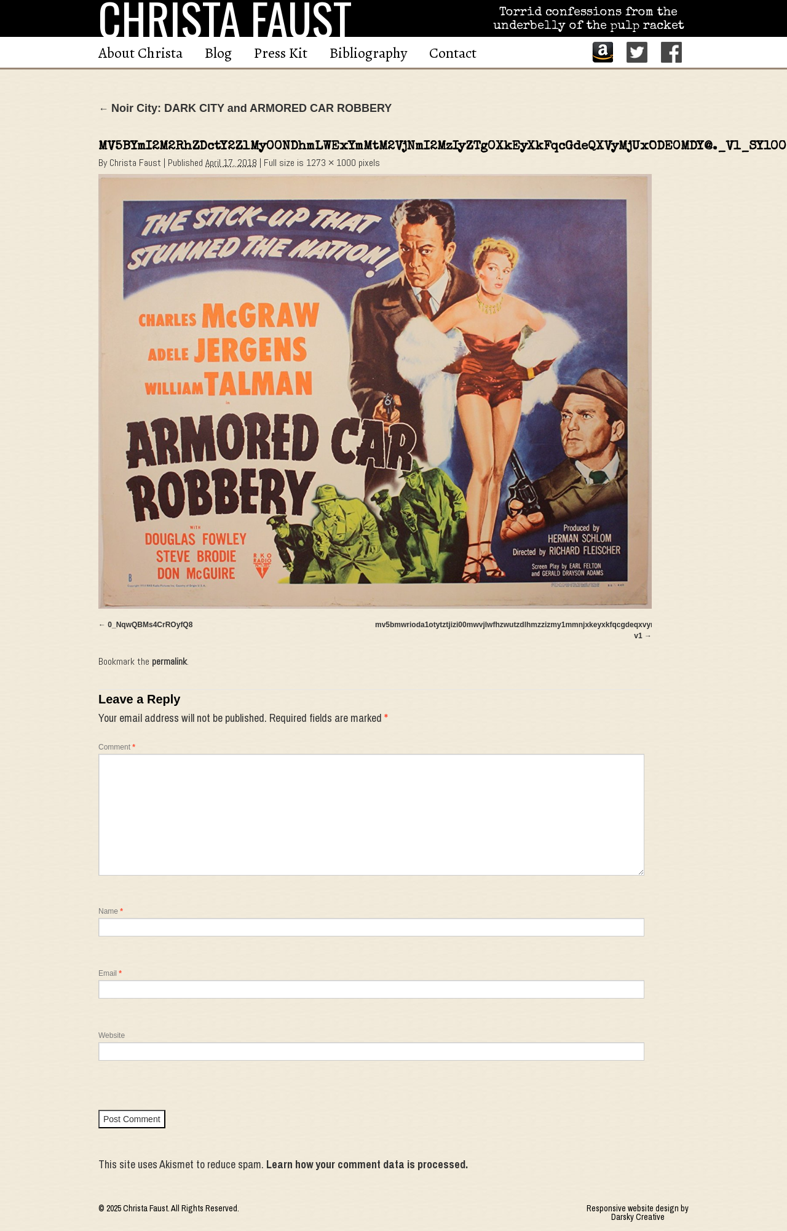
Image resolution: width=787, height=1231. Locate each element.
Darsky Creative (638, 1216)
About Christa (140, 53)
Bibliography (368, 53)
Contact (453, 53)
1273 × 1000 (331, 162)
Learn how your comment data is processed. (367, 1164)
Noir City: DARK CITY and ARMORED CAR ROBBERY (245, 108)
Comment (116, 747)
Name (110, 911)
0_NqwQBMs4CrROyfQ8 (150, 624)
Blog (218, 53)
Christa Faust (135, 162)
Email (110, 973)
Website (111, 1035)
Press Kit (280, 53)
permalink (169, 661)
